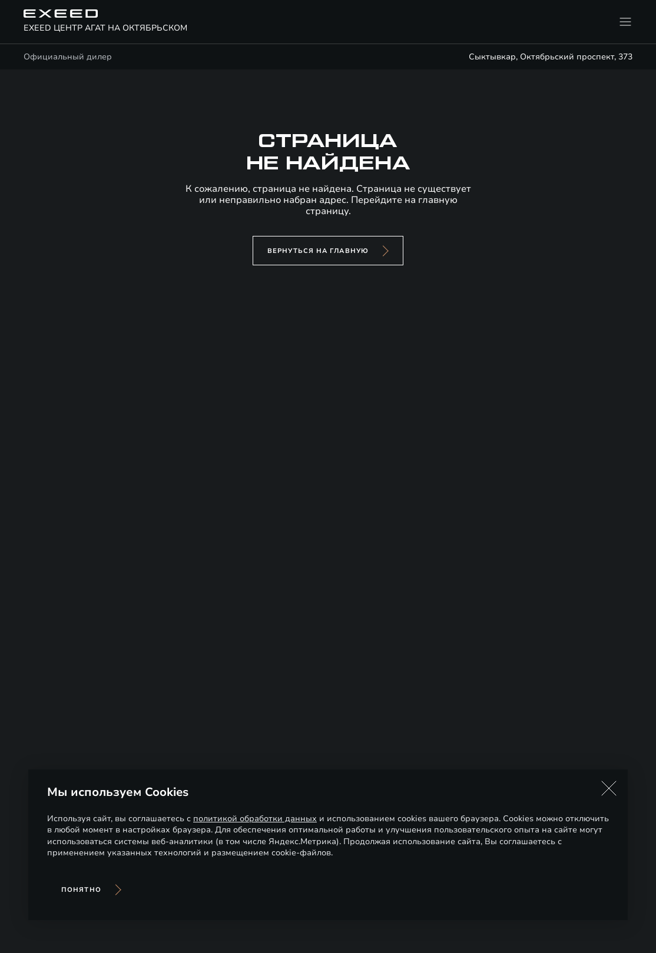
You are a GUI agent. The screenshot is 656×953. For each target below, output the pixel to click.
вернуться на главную (318, 250)
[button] (609, 788)
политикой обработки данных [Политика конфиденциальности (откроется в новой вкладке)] (255, 818)
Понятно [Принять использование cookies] (81, 889)
